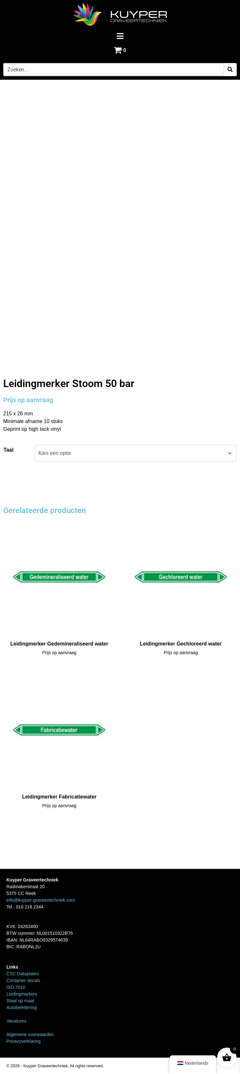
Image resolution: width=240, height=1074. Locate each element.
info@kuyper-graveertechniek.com (40, 900)
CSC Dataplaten (22, 973)
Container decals (23, 980)
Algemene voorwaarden (30, 1034)
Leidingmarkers (36, 363)
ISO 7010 (15, 987)
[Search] (230, 69)
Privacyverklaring (23, 1041)
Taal (8, 450)
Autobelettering (21, 1007)
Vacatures (16, 1021)
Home (9, 363)
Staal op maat (20, 1000)
